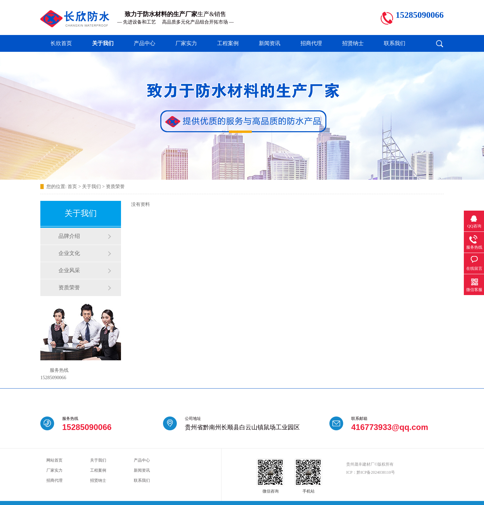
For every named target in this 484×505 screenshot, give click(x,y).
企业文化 (69, 253)
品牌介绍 (69, 236)
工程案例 (228, 43)
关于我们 (103, 43)
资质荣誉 (115, 186)
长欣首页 (61, 43)
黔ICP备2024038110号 (376, 472)
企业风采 (69, 270)
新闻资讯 (269, 43)
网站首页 (54, 460)
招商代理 (311, 43)
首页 (72, 186)
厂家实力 (186, 43)
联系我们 (394, 43)
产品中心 (144, 43)
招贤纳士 (353, 43)
